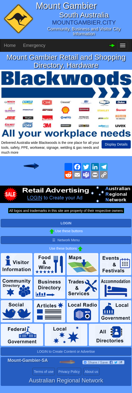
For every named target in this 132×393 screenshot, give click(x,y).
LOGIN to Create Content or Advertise (66, 351)
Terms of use (43, 372)
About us (91, 372)
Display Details (116, 144)
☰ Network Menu (65, 240)
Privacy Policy (69, 372)
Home (10, 45)
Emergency (34, 45)
